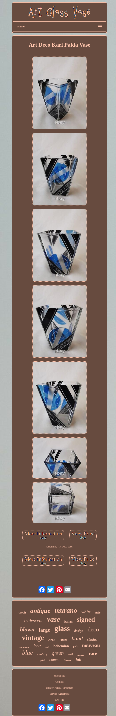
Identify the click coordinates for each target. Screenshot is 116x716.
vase (53, 619)
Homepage (59, 675)
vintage (33, 638)
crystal (41, 660)
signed (86, 619)
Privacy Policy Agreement (59, 687)
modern (81, 655)
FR (62, 699)
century (42, 654)
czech (22, 612)
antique (40, 610)
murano (66, 610)
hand (77, 638)
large (44, 630)
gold (70, 654)
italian (68, 621)
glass (62, 628)
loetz (37, 646)
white (86, 612)
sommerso (24, 647)
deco (93, 629)
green (58, 653)
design (78, 631)
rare (93, 653)
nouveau (91, 645)
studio (92, 639)
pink (75, 646)
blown (27, 629)
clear (51, 640)
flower (67, 660)
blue (27, 652)
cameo (54, 660)
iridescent (33, 620)
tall (79, 659)
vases (63, 639)
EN (57, 699)
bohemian (61, 646)
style (98, 612)
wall (47, 647)
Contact (59, 681)
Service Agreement (60, 693)
